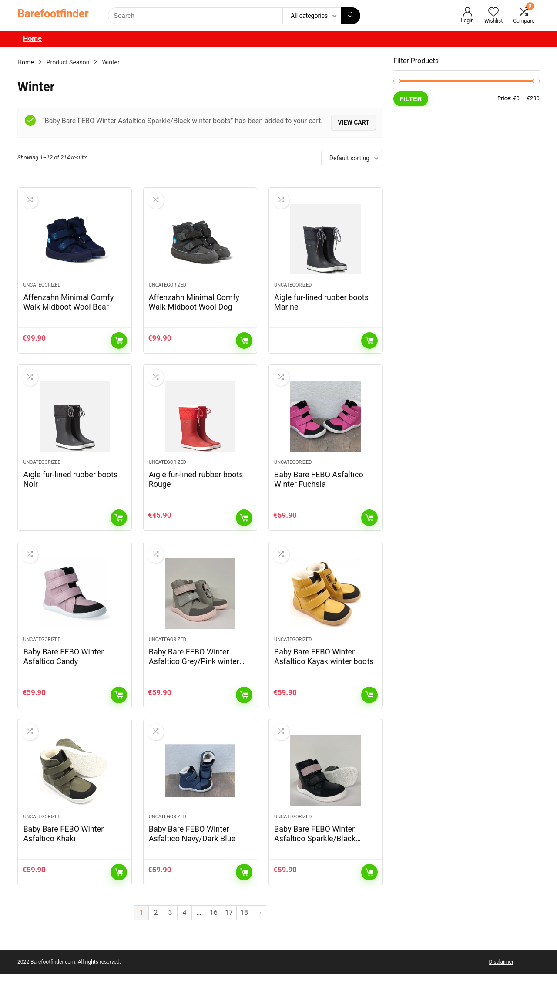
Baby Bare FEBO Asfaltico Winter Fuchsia (318, 495)
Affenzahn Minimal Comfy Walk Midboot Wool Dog (194, 309)
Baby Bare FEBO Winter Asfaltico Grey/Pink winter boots (194, 685)
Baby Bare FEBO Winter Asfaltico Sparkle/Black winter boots (315, 870)
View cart (353, 122)
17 (229, 944)
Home (32, 38)
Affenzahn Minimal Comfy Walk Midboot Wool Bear (68, 309)
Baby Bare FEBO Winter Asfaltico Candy (63, 680)
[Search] (350, 15)
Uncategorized (41, 293)
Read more (369, 348)
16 (214, 944)
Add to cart (119, 348)
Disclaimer (501, 993)
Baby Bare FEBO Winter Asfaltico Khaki (63, 865)
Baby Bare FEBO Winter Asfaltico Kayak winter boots (323, 680)
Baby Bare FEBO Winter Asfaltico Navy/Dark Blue (192, 865)
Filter (410, 98)
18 (244, 944)
